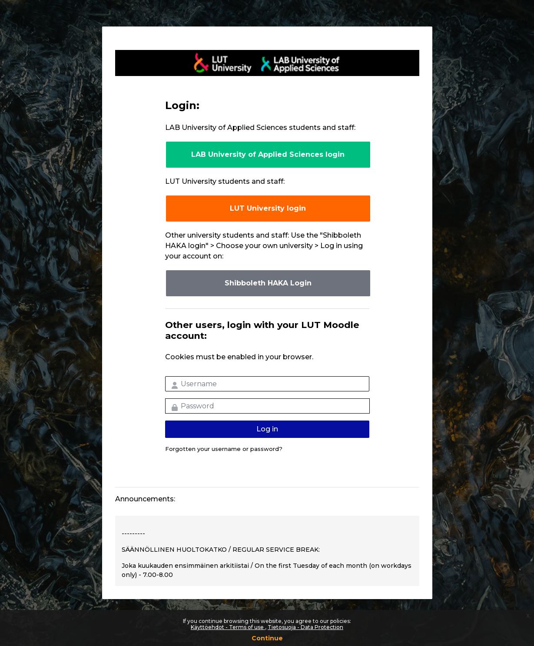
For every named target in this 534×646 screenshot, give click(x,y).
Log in (267, 429)
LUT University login (268, 208)
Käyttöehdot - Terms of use (228, 627)
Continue (267, 638)
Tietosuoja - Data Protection (305, 627)
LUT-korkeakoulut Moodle (267, 63)
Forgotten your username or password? (223, 448)
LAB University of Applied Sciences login (268, 154)
